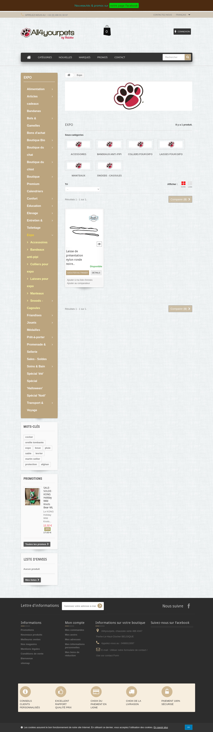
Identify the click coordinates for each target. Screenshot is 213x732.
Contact (119, 57)
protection (31, 464)
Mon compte (75, 623)
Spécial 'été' (35, 373)
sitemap (25, 663)
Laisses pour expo (37, 282)
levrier (39, 453)
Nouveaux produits (31, 634)
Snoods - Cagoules (35, 304)
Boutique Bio (36, 140)
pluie (47, 448)
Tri (66, 184)
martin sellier (32, 458)
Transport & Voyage (35, 406)
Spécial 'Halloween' (35, 384)
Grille (183, 184)
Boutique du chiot (35, 166)
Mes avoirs (71, 634)
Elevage (32, 213)
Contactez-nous (162, 15)
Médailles (33, 329)
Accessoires (39, 242)
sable (28, 453)
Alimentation (36, 89)
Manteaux (37, 293)
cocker (29, 437)
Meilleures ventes (31, 639)
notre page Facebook (124, 5)
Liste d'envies (35, 559)
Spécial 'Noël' (36, 395)
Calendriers (35, 191)
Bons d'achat (36, 132)
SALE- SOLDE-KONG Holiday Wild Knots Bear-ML (48, 497)
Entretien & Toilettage (35, 224)
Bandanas (34, 111)
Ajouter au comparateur (78, 283)
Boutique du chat (35, 151)
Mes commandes (74, 630)
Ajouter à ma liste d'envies (80, 280)
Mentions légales (30, 649)
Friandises (34, 315)
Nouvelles (65, 57)
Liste (190, 184)
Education (34, 205)
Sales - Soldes (37, 359)
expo (28, 448)
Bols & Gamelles (33, 122)
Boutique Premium (33, 180)
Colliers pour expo (37, 268)
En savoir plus (161, 727)
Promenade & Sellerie (36, 348)
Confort (32, 198)
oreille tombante (34, 442)
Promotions (33, 478)
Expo (30, 235)
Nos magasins (29, 644)
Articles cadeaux (33, 100)
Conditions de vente (32, 653)
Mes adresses (72, 639)
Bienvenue (27, 658)
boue (38, 448)
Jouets (32, 322)
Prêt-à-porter (36, 337)
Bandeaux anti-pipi (35, 253)
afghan (45, 464)
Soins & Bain (36, 366)
